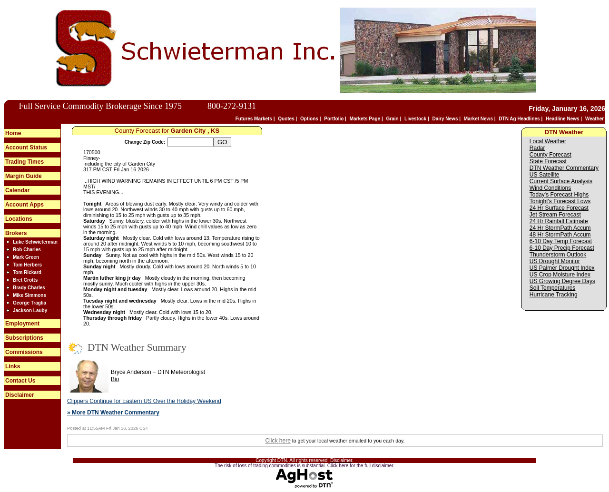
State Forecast (548, 161)
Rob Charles (27, 249)
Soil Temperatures (553, 288)
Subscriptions (24, 338)
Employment (22, 323)
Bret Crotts (25, 280)
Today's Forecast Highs (559, 194)
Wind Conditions (550, 188)
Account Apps (24, 204)
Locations (18, 219)
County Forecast (550, 154)
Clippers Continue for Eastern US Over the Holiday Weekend (144, 401)
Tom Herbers (27, 264)
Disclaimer (19, 395)
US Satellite (545, 174)
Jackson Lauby (30, 310)
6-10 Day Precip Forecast (562, 248)
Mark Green (26, 257)
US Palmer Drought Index (562, 268)
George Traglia (29, 302)
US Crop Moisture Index (560, 274)
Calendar (17, 190)
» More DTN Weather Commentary (113, 412)
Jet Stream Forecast (555, 214)
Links (12, 366)
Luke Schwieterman (35, 242)
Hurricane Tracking (554, 294)
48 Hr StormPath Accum (560, 234)
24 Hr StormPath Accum (560, 228)
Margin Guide (23, 176)
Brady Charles (29, 287)
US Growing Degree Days (562, 281)
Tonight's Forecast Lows (560, 201)
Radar (537, 148)
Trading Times (24, 161)
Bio (115, 379)
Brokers (16, 233)
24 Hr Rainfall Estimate (559, 221)
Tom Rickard (27, 272)
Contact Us (20, 380)
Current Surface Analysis (561, 181)
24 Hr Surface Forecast (559, 208)
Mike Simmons (29, 295)
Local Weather (548, 141)
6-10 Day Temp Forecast (561, 241)
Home (13, 133)
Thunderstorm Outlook (558, 254)
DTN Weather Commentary (564, 168)
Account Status (26, 147)
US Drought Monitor (555, 261)
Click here (277, 440)
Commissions (24, 352)
